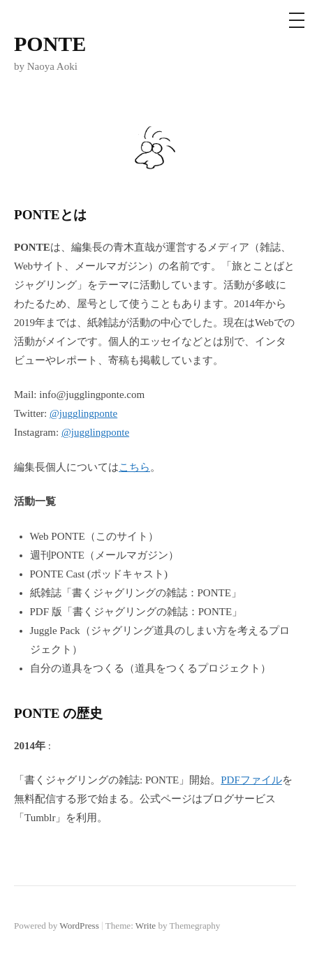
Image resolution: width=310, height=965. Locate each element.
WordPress (78, 925)
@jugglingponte (83, 413)
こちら (134, 467)
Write (145, 925)
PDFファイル (251, 780)
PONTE (50, 43)
